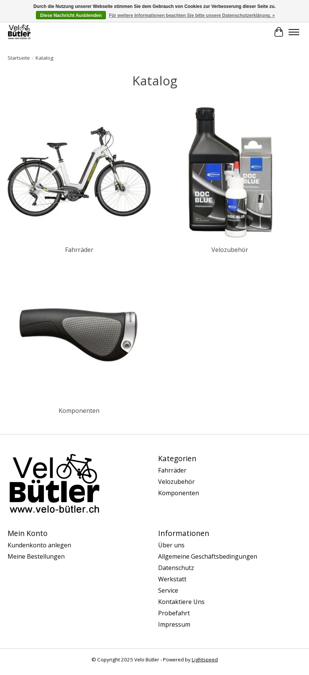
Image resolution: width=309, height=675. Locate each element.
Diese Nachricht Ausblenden (70, 15)
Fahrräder (79, 250)
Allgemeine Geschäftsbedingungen (207, 556)
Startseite (19, 57)
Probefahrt (174, 613)
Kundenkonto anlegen (39, 545)
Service (168, 590)
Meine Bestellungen (36, 556)
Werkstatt (172, 579)
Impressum (174, 624)
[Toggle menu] (293, 32)
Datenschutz (176, 568)
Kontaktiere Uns (181, 602)
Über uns (171, 545)
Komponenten (79, 410)
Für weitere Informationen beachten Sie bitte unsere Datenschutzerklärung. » (192, 15)
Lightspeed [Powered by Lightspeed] (205, 659)
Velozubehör (229, 250)
